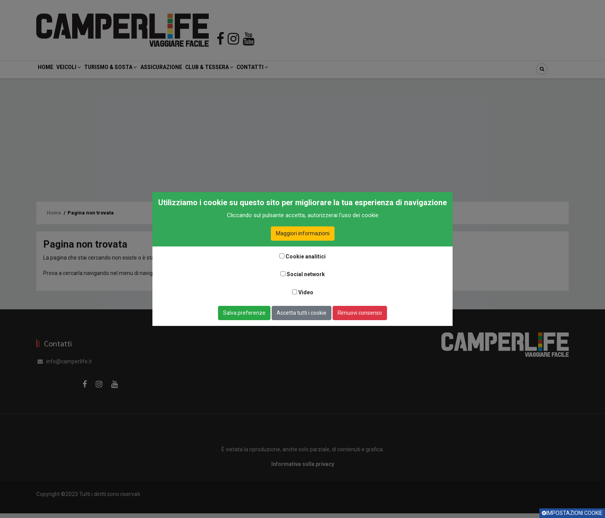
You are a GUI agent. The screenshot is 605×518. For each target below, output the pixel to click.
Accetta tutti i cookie (301, 313)
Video (305, 292)
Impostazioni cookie (572, 513)
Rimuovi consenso (360, 313)
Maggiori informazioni (303, 233)
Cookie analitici (306, 256)
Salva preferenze (244, 313)
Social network (306, 274)
